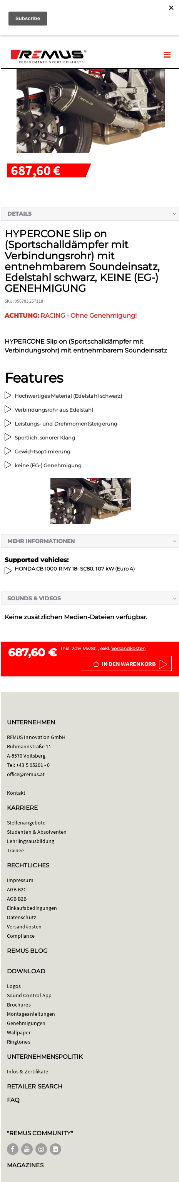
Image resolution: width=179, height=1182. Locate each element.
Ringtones (18, 1041)
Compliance (21, 935)
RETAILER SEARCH (34, 1086)
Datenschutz (21, 917)
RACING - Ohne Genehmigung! (71, 315)
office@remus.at (26, 774)
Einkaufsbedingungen (32, 907)
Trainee (15, 850)
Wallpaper (19, 1032)
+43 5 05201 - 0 (33, 764)
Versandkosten (128, 648)
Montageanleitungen (31, 1013)
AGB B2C (17, 889)
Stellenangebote (26, 822)
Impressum (20, 880)
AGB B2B (17, 898)
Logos (14, 986)
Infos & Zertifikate (27, 1071)
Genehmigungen (26, 1023)
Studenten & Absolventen (37, 831)
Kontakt (16, 792)
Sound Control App (29, 995)
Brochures (19, 1004)
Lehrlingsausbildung (30, 841)
